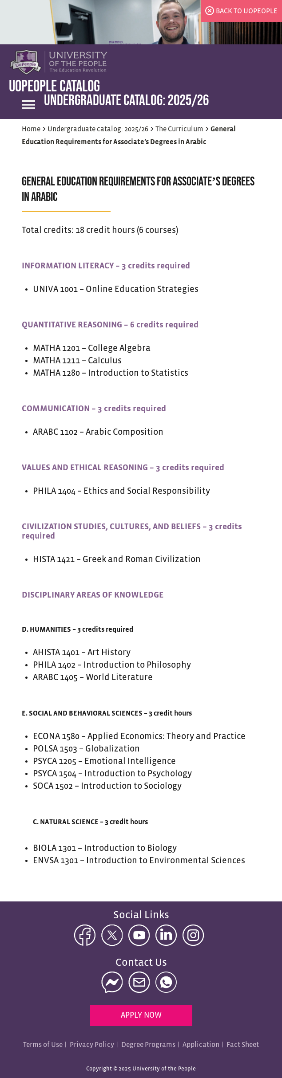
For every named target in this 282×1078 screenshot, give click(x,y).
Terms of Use (43, 1045)
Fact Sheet (242, 1045)
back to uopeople (247, 11)
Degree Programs (148, 1045)
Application (201, 1045)
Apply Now (141, 1015)
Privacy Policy (92, 1045)
